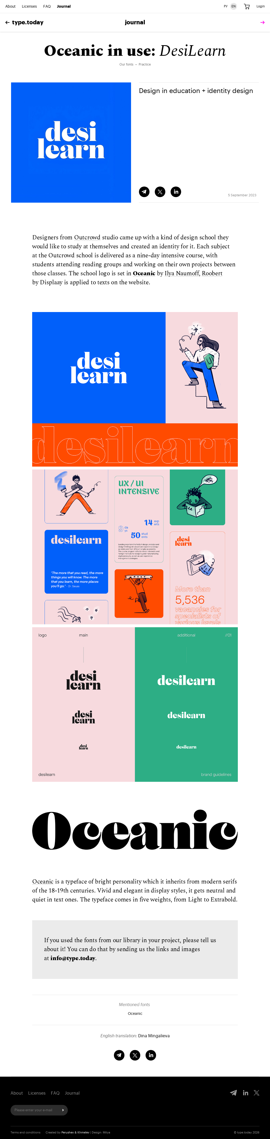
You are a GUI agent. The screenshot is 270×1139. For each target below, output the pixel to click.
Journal (64, 6)
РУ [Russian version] (226, 6)
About (10, 6)
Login (261, 6)
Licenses (29, 6)
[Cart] (247, 6)
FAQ (47, 6)
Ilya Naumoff (182, 273)
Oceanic (144, 273)
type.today (24, 22)
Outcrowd (87, 237)
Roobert (212, 273)
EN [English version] (234, 6)
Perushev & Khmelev (75, 1132)
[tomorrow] (261, 23)
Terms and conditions (25, 1132)
